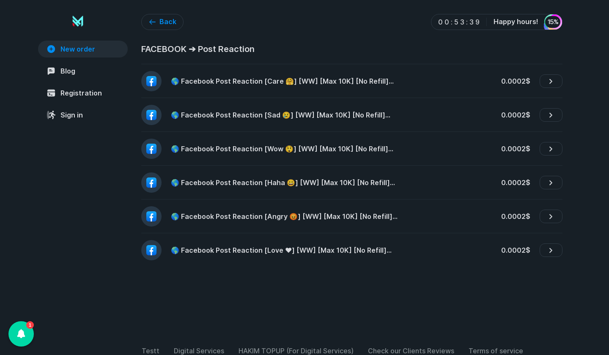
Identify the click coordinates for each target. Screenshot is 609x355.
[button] (21, 334)
